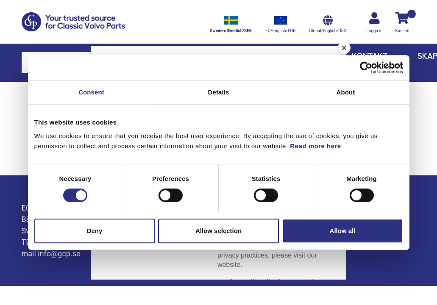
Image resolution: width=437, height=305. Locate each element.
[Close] (344, 48)
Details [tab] (218, 92)
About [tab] (346, 92)
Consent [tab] (91, 92)
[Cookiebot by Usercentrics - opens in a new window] (366, 67)
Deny (95, 230)
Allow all (343, 230)
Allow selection (218, 230)
